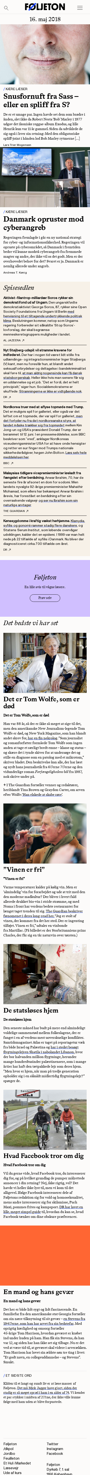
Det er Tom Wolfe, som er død (41, 703)
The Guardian (15, 511)
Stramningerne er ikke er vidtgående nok (50, 391)
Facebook (55, 1453)
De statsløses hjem (30, 1010)
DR (7, 397)
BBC (8, 463)
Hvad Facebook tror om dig (43, 1155)
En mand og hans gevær (38, 1291)
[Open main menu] (80, 8)
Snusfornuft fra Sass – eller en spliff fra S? (40, 100)
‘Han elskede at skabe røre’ (42, 794)
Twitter (52, 1444)
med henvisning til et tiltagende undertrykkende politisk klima (42, 316)
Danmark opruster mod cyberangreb (43, 223)
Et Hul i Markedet (17, 1463)
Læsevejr (10, 1468)
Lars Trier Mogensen (17, 145)
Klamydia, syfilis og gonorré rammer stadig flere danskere (44, 523)
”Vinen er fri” (24, 869)
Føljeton (10, 1444)
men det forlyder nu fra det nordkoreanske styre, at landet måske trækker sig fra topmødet (43, 421)
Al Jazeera (13, 340)
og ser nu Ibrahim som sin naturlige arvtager (40, 502)
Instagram (55, 1448)
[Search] (6, 8)
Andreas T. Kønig (15, 273)
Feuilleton (11, 1458)
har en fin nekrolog (42, 738)
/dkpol (8, 1448)
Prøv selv (45, 598)
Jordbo (9, 1453)
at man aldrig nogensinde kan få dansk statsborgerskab (42, 375)
